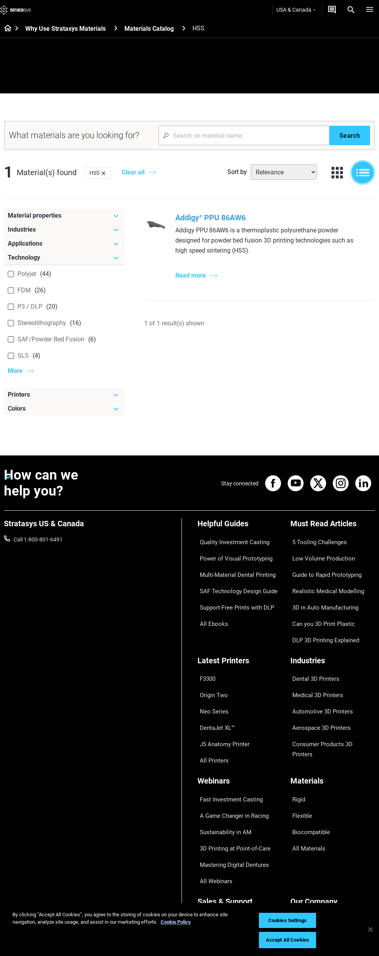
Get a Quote (211, 848)
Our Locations (307, 848)
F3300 (205, 643)
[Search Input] (244, 135)
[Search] (351, 9)
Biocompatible (307, 757)
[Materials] (333, 721)
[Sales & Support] (240, 812)
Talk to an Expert (217, 859)
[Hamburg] (369, 9)
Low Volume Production (319, 552)
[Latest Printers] (240, 630)
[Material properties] (64, 216)
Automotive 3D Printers (318, 666)
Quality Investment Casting (230, 541)
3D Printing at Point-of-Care (230, 768)
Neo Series (210, 666)
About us (301, 825)
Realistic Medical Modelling (322, 575)
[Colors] (64, 409)
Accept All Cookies (287, 940)
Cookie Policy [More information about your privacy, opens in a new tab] (176, 922)
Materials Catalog (149, 28)
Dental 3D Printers (312, 643)
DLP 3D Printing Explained (321, 609)
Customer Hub (214, 871)
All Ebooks (209, 598)
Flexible (299, 745)
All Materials (305, 768)
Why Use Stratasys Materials (65, 28)
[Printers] (64, 395)
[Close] (370, 929)
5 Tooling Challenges (315, 541)
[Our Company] (333, 812)
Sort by (237, 172)
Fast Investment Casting (227, 734)
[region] (189, 929)
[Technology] (64, 258)
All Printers (210, 700)
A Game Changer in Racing (229, 745)
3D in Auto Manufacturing (321, 586)
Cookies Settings (287, 920)
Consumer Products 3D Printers (328, 688)
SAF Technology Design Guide (233, 575)
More (15, 370)
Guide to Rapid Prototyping (323, 564)
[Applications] (64, 244)
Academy (301, 871)
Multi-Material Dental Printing (232, 564)
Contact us (303, 836)
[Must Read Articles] (333, 528)
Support (207, 825)
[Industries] (64, 230)
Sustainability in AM (221, 757)
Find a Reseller (214, 836)
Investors (301, 893)
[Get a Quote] (332, 9)
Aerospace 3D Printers (317, 677)
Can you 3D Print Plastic (319, 598)
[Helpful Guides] (240, 528)
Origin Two (210, 654)
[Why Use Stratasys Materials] (115, 28)
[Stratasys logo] (15, 10)
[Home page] (5, 29)
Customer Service (218, 882)
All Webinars (212, 791)
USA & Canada (296, 10)
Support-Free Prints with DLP (232, 586)
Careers (299, 859)
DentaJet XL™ (214, 677)
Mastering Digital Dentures (229, 780)
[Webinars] (240, 721)
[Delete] (103, 173)
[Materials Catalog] (183, 28)
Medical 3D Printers (313, 654)
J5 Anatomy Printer (221, 688)
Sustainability (306, 882)
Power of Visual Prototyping (231, 552)
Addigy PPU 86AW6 (212, 217)
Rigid (296, 734)
